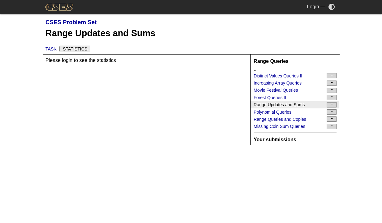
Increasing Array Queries (295, 83)
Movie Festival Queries (295, 90)
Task (51, 48)
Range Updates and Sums (295, 104)
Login (313, 6)
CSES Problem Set (71, 22)
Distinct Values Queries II (295, 75)
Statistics (75, 48)
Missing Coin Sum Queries (295, 126)
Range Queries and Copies (295, 119)
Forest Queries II (295, 97)
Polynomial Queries (295, 112)
